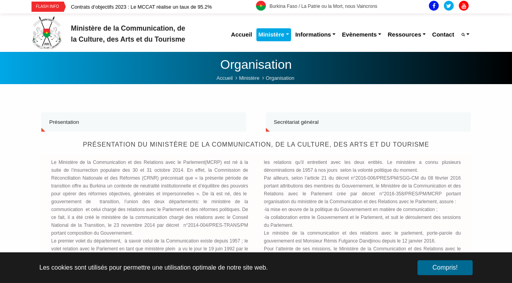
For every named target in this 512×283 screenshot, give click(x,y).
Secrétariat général (296, 122)
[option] (163, 7)
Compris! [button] (445, 267)
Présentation (64, 122)
